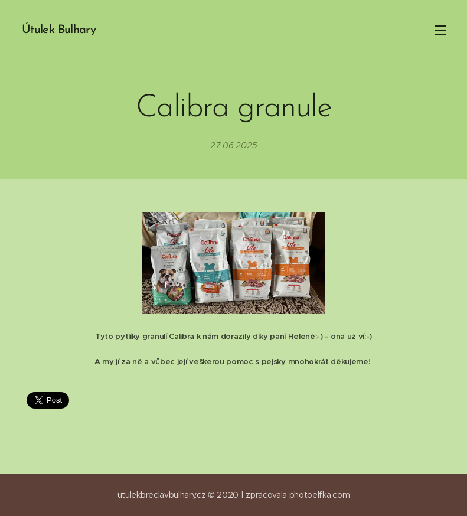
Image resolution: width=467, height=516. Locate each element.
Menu (440, 30)
